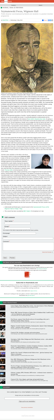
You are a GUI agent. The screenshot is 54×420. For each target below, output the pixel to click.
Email (7, 226)
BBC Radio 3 (27, 211)
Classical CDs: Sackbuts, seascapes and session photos (25, 332)
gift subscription (31, 295)
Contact (23, 415)
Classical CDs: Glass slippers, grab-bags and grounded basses (27, 379)
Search (40, 5)
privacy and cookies (29, 415)
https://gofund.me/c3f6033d (42, 268)
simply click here (33, 290)
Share (44, 20)
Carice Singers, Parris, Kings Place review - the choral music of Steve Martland (32, 306)
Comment (6, 241)
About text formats (46, 252)
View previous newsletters (27, 407)
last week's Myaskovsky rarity (36, 119)
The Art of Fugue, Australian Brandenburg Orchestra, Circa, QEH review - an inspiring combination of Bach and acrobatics (31, 366)
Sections (13, 5)
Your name (8, 221)
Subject (5, 236)
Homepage (6, 233)
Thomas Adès (9, 170)
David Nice (5, 20)
